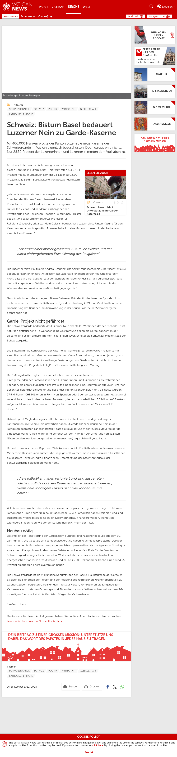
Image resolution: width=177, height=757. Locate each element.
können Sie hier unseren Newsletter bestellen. (36, 621)
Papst (43, 6)
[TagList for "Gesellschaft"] (88, 109)
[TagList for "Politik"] (53, 109)
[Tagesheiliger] (154, 124)
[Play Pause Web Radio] (52, 16)
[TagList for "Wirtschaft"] (68, 109)
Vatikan (58, 6)
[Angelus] (154, 74)
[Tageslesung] (154, 107)
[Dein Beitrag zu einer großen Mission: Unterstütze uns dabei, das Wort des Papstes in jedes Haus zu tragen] (66, 646)
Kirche (73, 6)
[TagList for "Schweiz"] (39, 109)
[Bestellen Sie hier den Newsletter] (154, 56)
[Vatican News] (19, 7)
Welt (87, 6)
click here (97, 745)
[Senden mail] (70, 687)
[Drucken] (92, 687)
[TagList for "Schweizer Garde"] (19, 109)
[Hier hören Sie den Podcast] (154, 35)
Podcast (133, 16)
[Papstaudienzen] (154, 91)
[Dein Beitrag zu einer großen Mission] (154, 143)
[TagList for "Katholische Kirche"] (21, 114)
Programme (157, 16)
